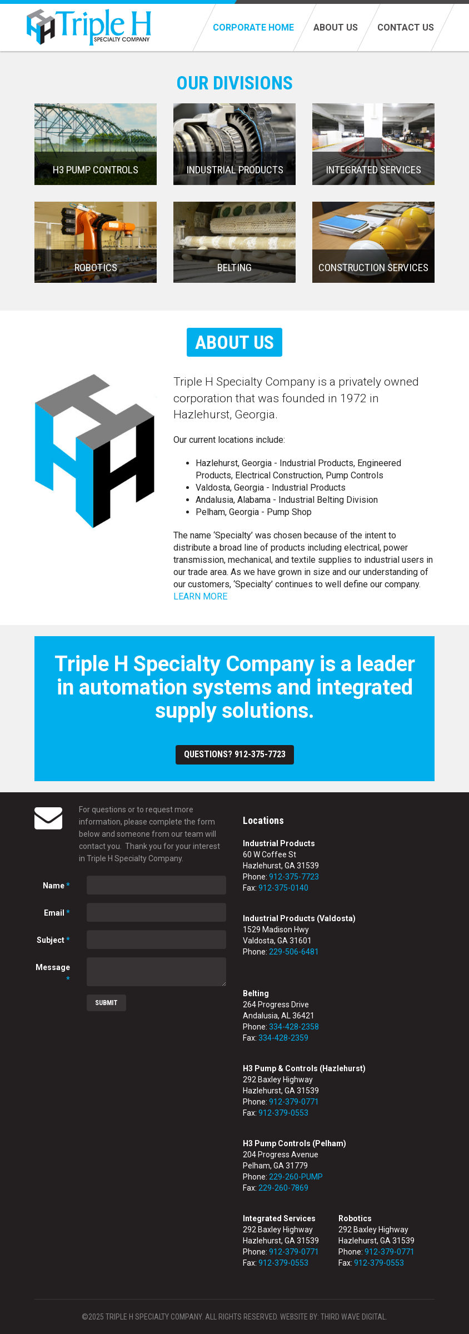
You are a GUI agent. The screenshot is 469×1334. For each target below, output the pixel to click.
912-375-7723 (294, 876)
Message (53, 973)
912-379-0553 (283, 1112)
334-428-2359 (283, 1037)
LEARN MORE (200, 596)
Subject (53, 940)
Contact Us (405, 27)
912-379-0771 (294, 1101)
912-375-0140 (283, 887)
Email (57, 912)
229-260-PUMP (296, 1176)
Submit (106, 1003)
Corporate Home (253, 27)
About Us (335, 27)
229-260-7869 (283, 1187)
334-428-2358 (294, 1026)
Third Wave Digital (353, 1316)
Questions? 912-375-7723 (235, 754)
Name (56, 885)
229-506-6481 (294, 951)
